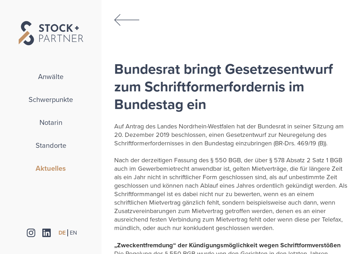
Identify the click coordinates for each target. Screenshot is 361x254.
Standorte (51, 145)
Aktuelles (51, 168)
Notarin (50, 123)
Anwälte (50, 77)
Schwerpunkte (51, 100)
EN (73, 232)
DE (62, 232)
